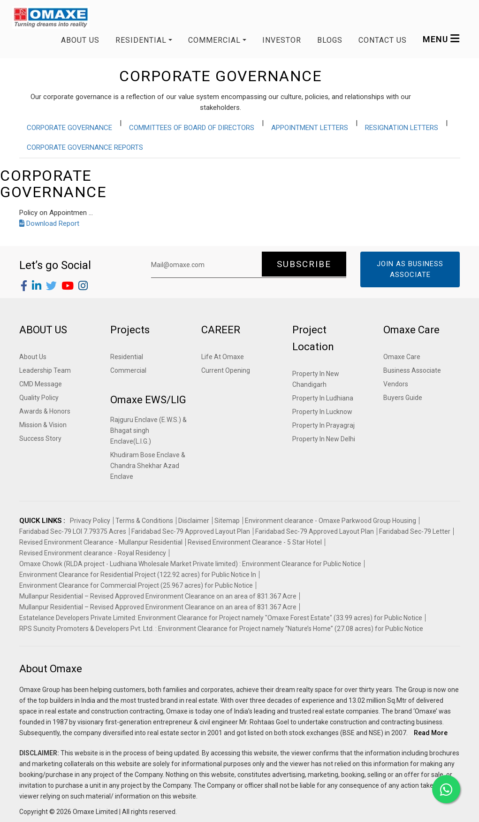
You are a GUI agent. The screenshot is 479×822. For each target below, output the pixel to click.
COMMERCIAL (214, 40)
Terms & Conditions (144, 520)
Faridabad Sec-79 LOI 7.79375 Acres (72, 531)
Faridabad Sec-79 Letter (414, 531)
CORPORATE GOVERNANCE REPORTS (85, 147)
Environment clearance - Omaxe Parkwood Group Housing (330, 520)
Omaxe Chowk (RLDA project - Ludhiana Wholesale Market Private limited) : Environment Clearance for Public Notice (190, 564)
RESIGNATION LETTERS (401, 127)
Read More (431, 733)
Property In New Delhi (323, 439)
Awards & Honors (44, 411)
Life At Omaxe (222, 357)
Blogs (329, 40)
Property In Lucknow (322, 411)
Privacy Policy (90, 520)
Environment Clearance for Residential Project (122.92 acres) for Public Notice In (137, 574)
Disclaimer (193, 520)
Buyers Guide (402, 397)
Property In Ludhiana (322, 398)
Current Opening (225, 370)
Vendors (395, 384)
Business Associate (412, 370)
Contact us (382, 40)
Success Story (40, 438)
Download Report (49, 223)
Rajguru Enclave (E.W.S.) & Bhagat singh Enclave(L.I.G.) (148, 430)
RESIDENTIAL (141, 40)
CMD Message (40, 384)
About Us (80, 40)
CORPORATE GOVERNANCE (69, 127)
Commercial (128, 370)
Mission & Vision (43, 425)
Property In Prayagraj (323, 425)
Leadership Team (45, 370)
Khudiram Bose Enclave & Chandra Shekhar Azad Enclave (147, 465)
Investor (281, 40)
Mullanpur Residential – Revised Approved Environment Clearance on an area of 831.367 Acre (158, 596)
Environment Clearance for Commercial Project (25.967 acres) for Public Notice (136, 585)
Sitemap (227, 520)
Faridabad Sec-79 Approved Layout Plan (190, 531)
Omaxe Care (401, 357)
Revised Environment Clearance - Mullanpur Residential (100, 542)
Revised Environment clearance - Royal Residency (92, 553)
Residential (126, 357)
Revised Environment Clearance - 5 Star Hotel (255, 542)
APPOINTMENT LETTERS (309, 127)
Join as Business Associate (410, 269)
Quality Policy (39, 397)
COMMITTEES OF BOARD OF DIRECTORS (191, 127)
